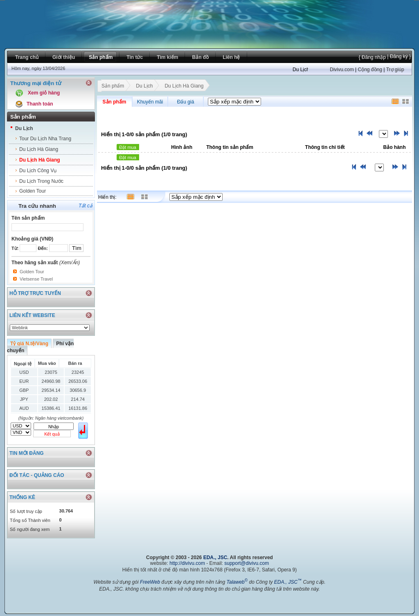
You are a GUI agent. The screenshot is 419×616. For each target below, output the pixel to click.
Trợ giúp (395, 69)
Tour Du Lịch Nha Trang (45, 139)
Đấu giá (185, 102)
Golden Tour (32, 191)
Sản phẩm (112, 86)
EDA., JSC (215, 557)
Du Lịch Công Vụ (37, 170)
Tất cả (85, 206)
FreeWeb (150, 582)
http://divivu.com (187, 563)
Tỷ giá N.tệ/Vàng (29, 343)
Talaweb (237, 582)
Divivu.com (342, 69)
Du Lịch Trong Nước (41, 181)
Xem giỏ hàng (44, 93)
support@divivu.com (246, 563)
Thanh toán (40, 104)
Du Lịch (24, 128)
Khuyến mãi (150, 102)
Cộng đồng (370, 69)
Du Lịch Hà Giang (38, 149)
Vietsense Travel (36, 279)
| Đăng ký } (398, 56)
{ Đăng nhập (371, 57)
